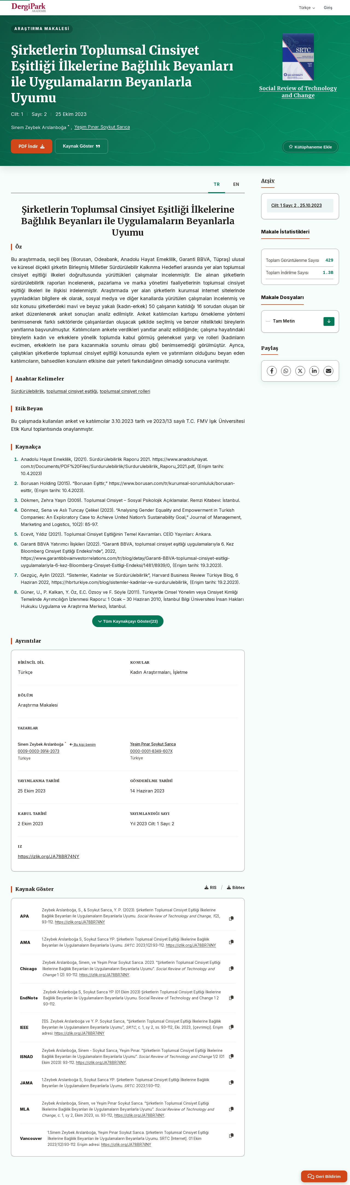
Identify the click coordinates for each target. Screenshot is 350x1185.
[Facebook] (272, 371)
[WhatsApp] (286, 371)
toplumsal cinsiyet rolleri (125, 391)
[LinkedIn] (314, 371)
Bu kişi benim (83, 744)
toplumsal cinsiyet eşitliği (71, 391)
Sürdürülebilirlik (27, 391)
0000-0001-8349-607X (151, 751)
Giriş (328, 7)
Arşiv (268, 181)
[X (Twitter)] (300, 371)
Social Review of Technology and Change (298, 92)
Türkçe (307, 7)
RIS (211, 887)
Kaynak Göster (81, 146)
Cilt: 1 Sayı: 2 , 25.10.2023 (296, 205)
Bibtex (236, 887)
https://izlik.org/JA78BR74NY (48, 856)
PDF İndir (32, 146)
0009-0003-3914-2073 (38, 751)
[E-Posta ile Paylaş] (328, 371)
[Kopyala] (231, 918)
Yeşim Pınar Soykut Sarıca (102, 127)
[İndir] (328, 321)
